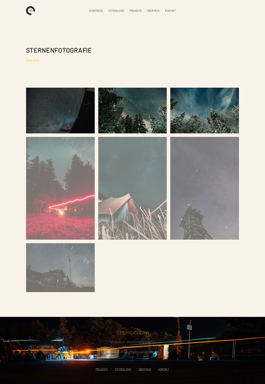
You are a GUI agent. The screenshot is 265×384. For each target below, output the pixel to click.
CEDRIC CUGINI (132, 332)
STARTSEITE (96, 10)
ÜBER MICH (153, 10)
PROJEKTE (135, 10)
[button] (60, 110)
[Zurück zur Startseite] (30, 11)
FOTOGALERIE (116, 10)
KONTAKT (170, 10)
